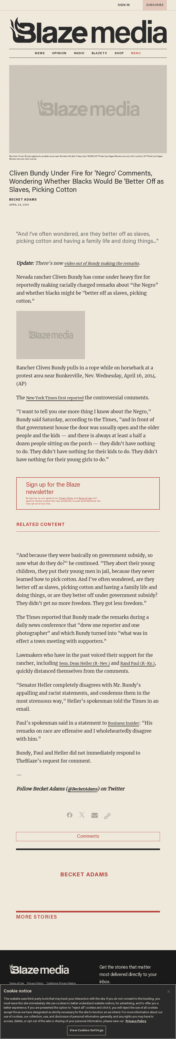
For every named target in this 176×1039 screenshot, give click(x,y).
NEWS (39, 53)
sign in (123, 5)
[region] (88, 1011)
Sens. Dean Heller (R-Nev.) (89, 671)
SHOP (119, 53)
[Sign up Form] (128, 501)
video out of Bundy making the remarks (108, 263)
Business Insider (126, 731)
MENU (136, 53)
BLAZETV (99, 53)
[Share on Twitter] (81, 824)
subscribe (153, 5)
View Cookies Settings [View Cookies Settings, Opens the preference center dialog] (86, 1030)
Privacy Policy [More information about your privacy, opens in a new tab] (136, 1021)
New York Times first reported (60, 397)
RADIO (79, 53)
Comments (88, 846)
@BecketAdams (85, 797)
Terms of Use (85, 506)
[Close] (169, 991)
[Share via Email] (95, 824)
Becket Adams (23, 199)
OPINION (59, 53)
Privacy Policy (66, 506)
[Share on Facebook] (66, 824)
